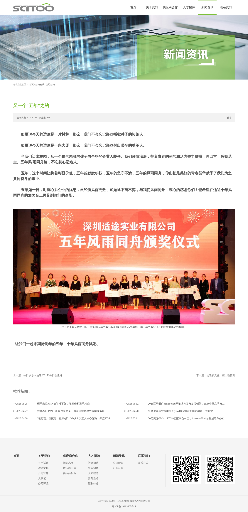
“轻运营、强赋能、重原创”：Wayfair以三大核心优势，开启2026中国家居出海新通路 (85, 418)
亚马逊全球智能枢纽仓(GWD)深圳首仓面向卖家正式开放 (180, 411)
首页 (133, 7)
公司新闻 (50, 84)
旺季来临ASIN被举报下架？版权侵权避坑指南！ (64, 403)
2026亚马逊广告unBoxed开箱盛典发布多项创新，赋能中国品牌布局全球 (189, 403)
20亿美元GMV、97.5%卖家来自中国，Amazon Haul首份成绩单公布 (186, 418)
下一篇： (215, 375)
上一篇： (37, 375)
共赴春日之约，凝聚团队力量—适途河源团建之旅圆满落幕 (70, 411)
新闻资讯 (39, 84)
